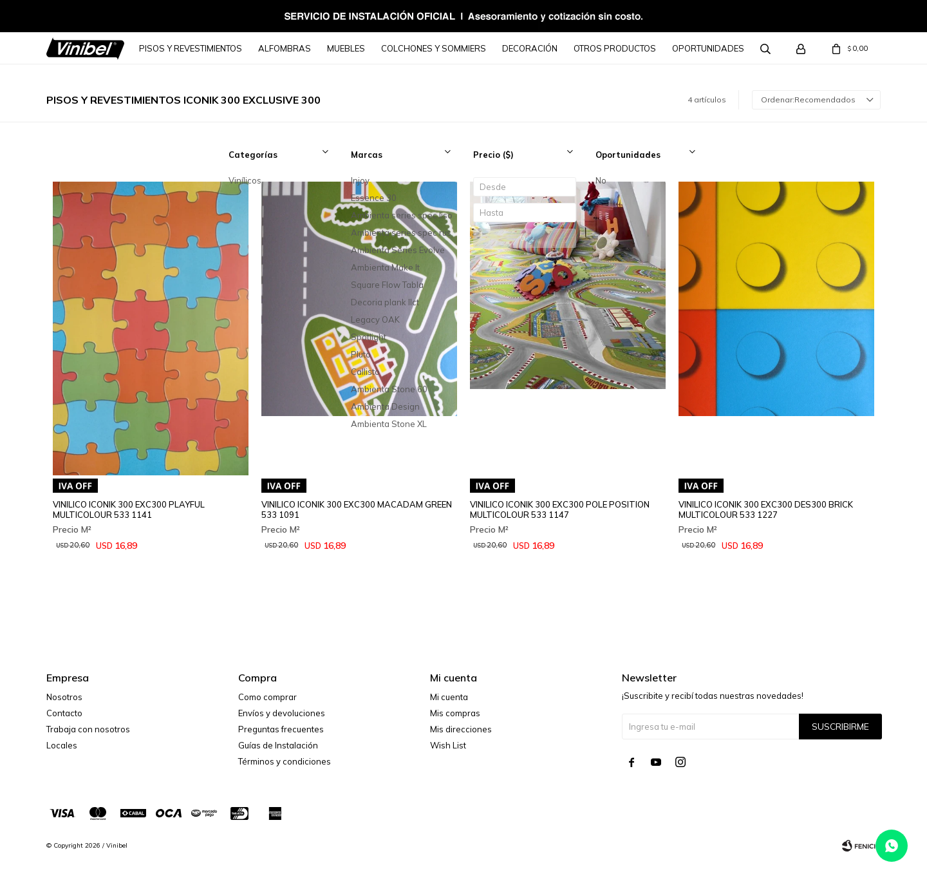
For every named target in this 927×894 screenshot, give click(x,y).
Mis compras (455, 713)
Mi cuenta (449, 697)
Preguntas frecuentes (281, 729)
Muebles (346, 48)
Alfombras (284, 48)
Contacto (64, 713)
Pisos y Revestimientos (190, 48)
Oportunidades (708, 48)
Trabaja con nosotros (88, 729)
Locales (61, 745)
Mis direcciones (461, 729)
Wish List (448, 745)
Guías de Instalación (278, 745)
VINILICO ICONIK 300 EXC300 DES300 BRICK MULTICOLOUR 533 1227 (766, 509)
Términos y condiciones (284, 761)
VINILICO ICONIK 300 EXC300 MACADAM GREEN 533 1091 (356, 509)
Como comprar (267, 697)
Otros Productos (615, 48)
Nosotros (64, 697)
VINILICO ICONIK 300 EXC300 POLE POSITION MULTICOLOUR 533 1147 (560, 509)
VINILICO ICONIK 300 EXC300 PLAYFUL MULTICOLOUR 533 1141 (129, 509)
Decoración (529, 48)
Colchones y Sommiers (433, 48)
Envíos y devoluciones (281, 713)
